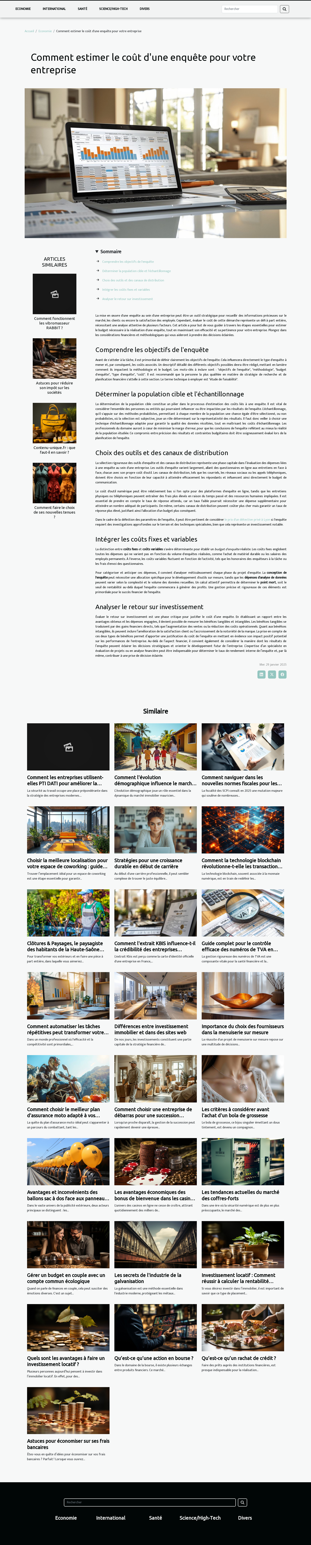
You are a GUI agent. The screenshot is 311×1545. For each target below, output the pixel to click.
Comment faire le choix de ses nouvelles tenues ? (54, 512)
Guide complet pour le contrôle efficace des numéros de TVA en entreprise (237, 950)
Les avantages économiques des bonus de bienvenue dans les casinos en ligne (154, 1198)
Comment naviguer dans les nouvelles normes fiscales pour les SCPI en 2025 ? (239, 784)
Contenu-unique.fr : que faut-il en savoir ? (54, 449)
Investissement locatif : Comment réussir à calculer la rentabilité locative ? (238, 1281)
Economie (23, 9)
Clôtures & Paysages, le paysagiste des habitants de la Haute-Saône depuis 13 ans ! (65, 950)
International (54, 9)
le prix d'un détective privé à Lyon (247, 519)
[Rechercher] (250, 9)
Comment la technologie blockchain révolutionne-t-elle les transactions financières (241, 867)
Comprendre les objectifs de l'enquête (128, 262)
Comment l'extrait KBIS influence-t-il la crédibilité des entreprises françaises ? (154, 950)
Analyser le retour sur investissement (127, 299)
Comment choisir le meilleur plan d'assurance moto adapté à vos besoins (63, 1116)
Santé (82, 9)
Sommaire (110, 251)
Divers (145, 9)
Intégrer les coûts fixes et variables (126, 290)
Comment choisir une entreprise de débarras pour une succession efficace (153, 1116)
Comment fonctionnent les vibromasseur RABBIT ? (54, 323)
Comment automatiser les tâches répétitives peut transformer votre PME (65, 1033)
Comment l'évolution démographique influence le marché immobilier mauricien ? (154, 784)
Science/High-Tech (113, 9)
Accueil (29, 31)
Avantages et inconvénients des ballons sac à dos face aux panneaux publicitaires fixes (67, 1198)
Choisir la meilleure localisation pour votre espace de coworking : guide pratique (67, 867)
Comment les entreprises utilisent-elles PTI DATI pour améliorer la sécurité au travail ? (65, 784)
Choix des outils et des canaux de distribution (133, 280)
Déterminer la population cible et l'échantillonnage (136, 271)
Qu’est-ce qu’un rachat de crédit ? (239, 1358)
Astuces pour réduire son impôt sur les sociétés (54, 388)
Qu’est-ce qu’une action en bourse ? (153, 1358)
